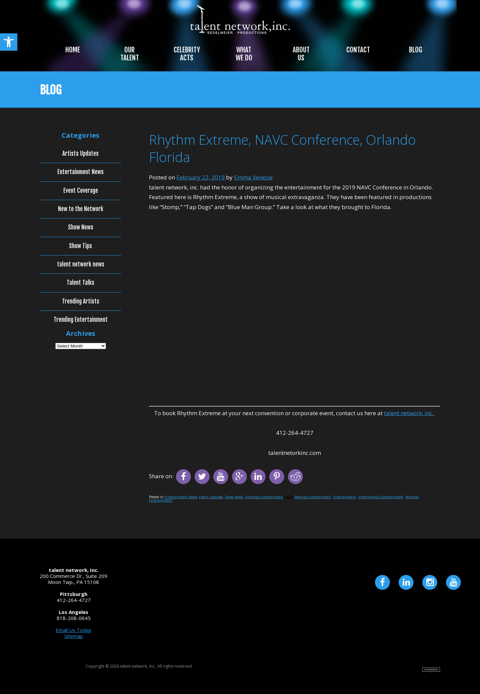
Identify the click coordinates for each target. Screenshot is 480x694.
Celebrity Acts (187, 53)
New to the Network (80, 209)
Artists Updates (80, 153)
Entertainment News (180, 497)
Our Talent (129, 53)
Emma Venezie (253, 177)
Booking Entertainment (312, 497)
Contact (358, 49)
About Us (301, 53)
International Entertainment (380, 497)
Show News (234, 497)
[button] (8, 42)
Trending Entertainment (264, 497)
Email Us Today (73, 630)
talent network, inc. (409, 413)
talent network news (80, 264)
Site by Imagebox (431, 669)
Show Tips (80, 246)
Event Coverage (211, 497)
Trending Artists (80, 301)
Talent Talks (80, 282)
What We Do (244, 53)
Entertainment (344, 497)
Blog (415, 49)
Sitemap (73, 636)
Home (72, 49)
